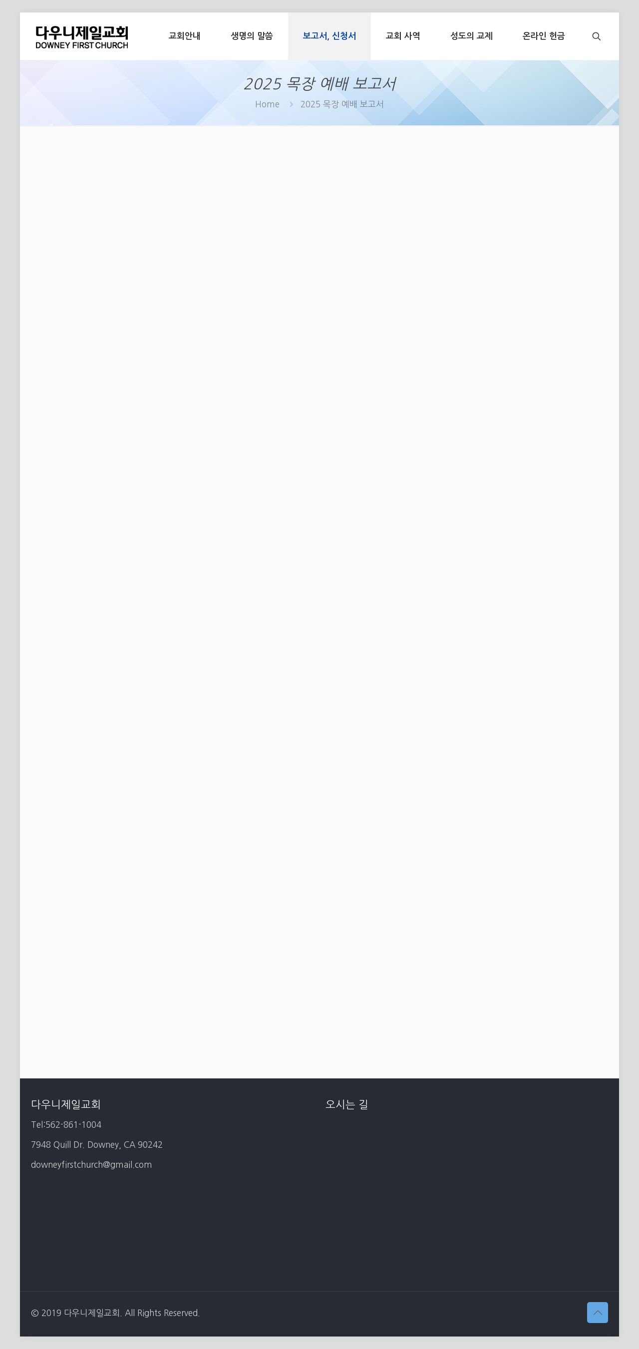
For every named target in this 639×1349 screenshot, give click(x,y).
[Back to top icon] (597, 1312)
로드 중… (319, 594)
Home (267, 104)
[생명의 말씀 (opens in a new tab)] (252, 36)
